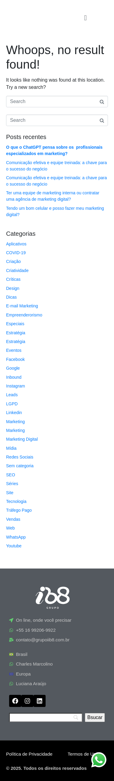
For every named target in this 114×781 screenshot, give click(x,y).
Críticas (13, 279)
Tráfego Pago (19, 510)
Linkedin (14, 412)
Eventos (14, 350)
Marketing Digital (22, 439)
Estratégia (15, 332)
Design (12, 288)
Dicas (11, 297)
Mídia (11, 448)
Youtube (14, 545)
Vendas (13, 519)
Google (13, 368)
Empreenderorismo (24, 315)
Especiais (15, 323)
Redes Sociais (19, 457)
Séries (12, 483)
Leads (12, 394)
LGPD (12, 403)
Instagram (15, 386)
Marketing (15, 421)
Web (10, 528)
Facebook (15, 359)
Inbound (14, 377)
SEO (10, 474)
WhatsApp (16, 537)
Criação (13, 261)
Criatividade (17, 270)
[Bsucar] (95, 717)
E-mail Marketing (22, 305)
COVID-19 (16, 252)
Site (9, 492)
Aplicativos (16, 243)
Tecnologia (16, 501)
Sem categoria (19, 465)
